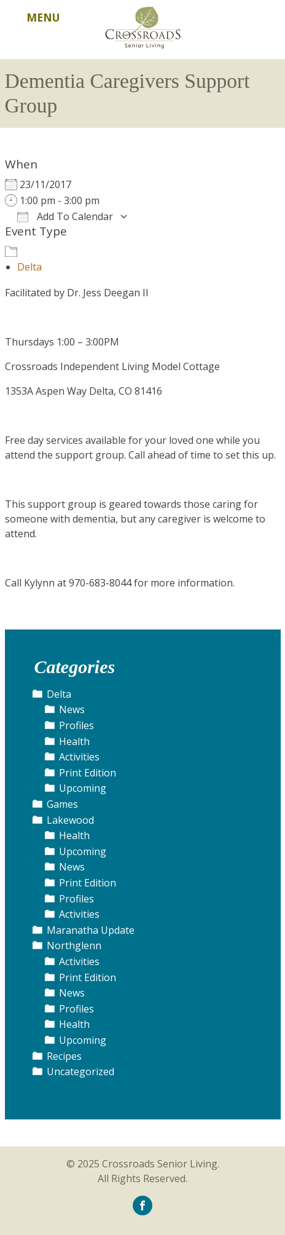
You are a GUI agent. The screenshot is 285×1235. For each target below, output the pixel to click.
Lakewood (70, 820)
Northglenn (74, 945)
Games (62, 804)
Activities (79, 756)
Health (74, 741)
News (72, 709)
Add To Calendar (65, 216)
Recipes (64, 1056)
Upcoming (82, 788)
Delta (29, 267)
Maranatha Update (91, 930)
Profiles (76, 725)
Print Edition (87, 772)
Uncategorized (80, 1071)
